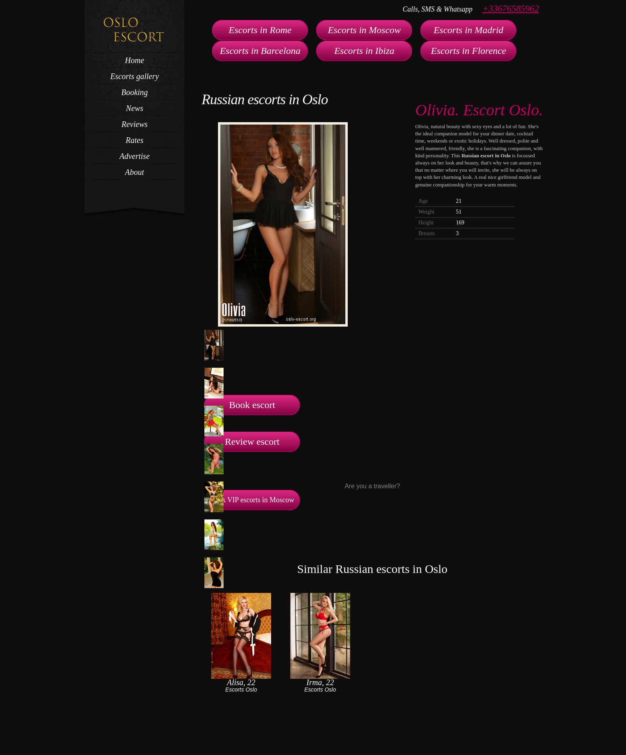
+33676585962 (510, 9)
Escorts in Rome (260, 30)
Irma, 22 (320, 682)
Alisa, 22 (241, 682)
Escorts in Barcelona (260, 51)
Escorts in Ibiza (364, 51)
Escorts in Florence (468, 51)
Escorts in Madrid (468, 30)
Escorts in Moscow (364, 30)
